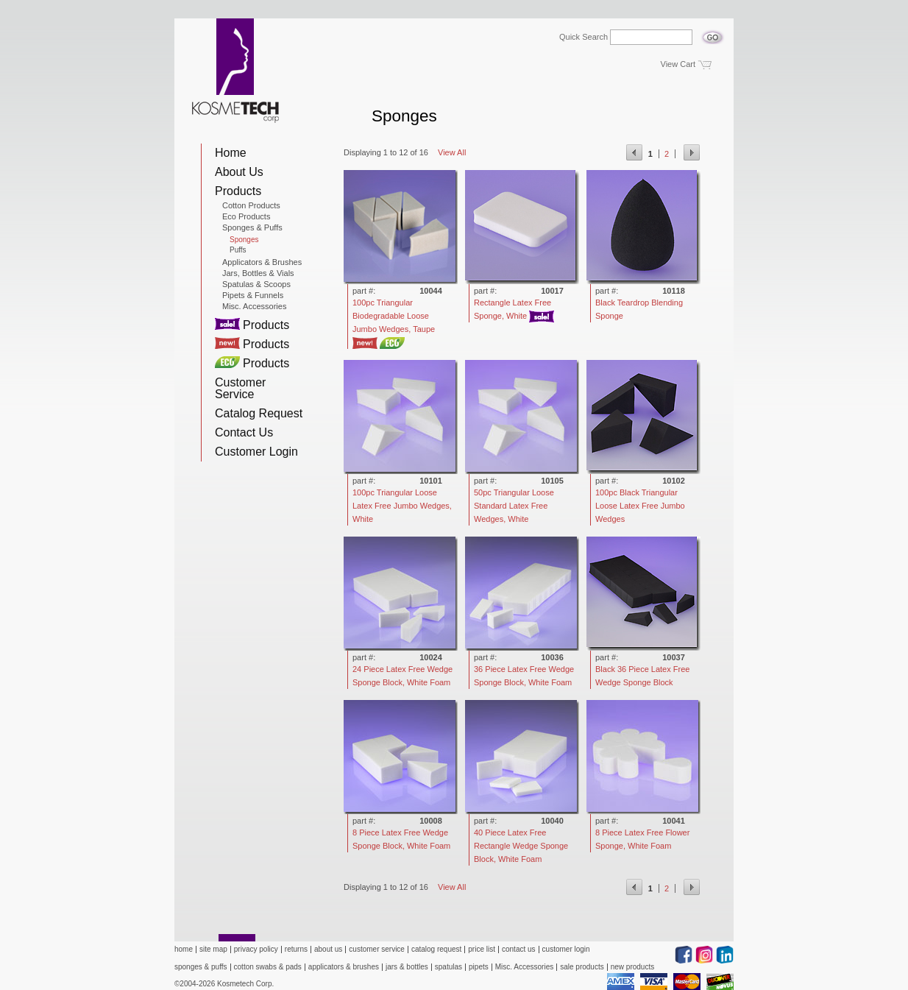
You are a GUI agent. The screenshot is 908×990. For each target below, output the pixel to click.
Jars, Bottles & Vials (258, 273)
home (183, 949)
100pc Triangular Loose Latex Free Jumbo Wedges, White (402, 505)
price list (481, 949)
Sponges (244, 240)
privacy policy (256, 949)
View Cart (678, 64)
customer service (377, 949)
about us (328, 949)
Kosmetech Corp (235, 70)
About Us (239, 172)
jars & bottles (407, 967)
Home (230, 152)
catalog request (436, 949)
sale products (581, 967)
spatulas (448, 967)
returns (296, 949)
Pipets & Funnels (252, 295)
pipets (479, 967)
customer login (566, 949)
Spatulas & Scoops (256, 284)
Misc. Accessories (254, 306)
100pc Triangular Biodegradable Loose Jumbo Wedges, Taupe (393, 315)
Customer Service (240, 388)
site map (213, 949)
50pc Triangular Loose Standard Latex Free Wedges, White (514, 505)
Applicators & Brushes (262, 262)
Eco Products (246, 216)
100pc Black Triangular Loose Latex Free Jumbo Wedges (640, 505)
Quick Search (583, 37)
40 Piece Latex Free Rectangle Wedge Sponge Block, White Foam (521, 845)
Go (713, 33)
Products (238, 191)
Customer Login (256, 451)
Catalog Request (258, 413)
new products (632, 967)
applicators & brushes (343, 967)
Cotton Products (251, 205)
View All (452, 152)
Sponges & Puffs (252, 227)
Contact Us (244, 432)
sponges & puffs (200, 967)
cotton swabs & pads (268, 967)
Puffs (238, 250)
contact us (519, 949)
